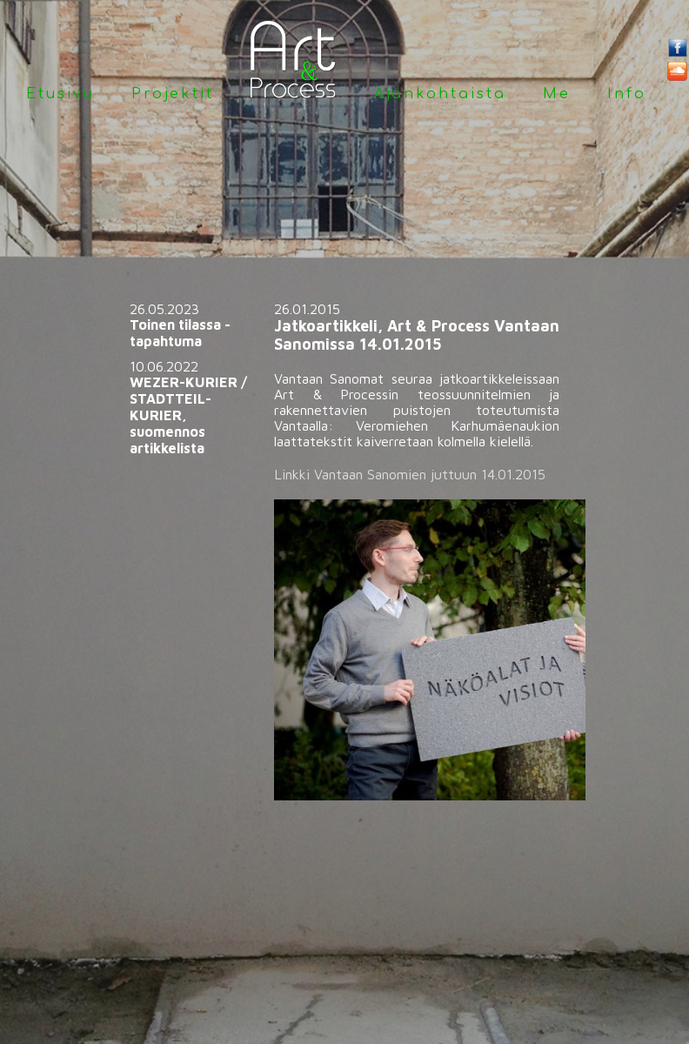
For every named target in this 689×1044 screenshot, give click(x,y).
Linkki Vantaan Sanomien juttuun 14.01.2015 (409, 474)
